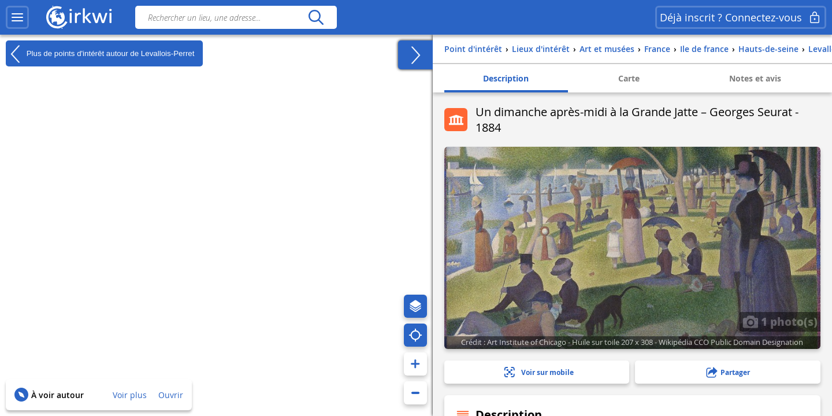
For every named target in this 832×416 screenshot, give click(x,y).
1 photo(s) (780, 321)
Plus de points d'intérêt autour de (100, 53)
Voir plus (130, 394)
